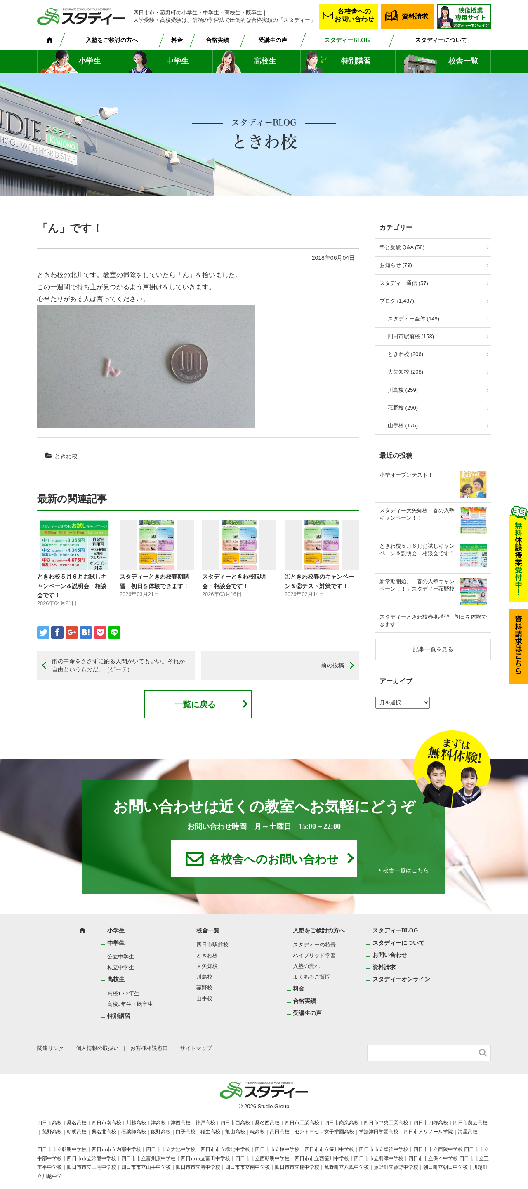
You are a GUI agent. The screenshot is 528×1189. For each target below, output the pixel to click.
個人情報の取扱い (97, 1048)
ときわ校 (66, 456)
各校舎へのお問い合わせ (354, 15)
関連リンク (50, 1048)
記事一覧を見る (433, 649)
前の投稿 (332, 665)
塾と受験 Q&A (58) (402, 247)
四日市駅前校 (212, 945)
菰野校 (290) (403, 408)
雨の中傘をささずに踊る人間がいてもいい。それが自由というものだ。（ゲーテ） (118, 665)
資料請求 (415, 16)
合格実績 (217, 40)
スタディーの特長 (314, 945)
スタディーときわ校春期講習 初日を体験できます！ (433, 620)
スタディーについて (441, 40)
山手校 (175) (403, 425)
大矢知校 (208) (405, 372)
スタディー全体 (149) (413, 318)
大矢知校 (207, 966)
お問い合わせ (389, 955)
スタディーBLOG (347, 40)
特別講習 (356, 61)
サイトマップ (196, 1048)
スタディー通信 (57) (404, 283)
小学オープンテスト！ (406, 475)
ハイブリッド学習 (314, 955)
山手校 (204, 998)
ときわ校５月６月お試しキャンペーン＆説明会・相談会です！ (71, 585)
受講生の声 (272, 40)
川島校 (204, 977)
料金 (177, 40)
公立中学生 (120, 957)
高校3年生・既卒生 (130, 1004)
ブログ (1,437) (397, 301)
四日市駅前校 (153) (411, 336)
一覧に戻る (195, 704)
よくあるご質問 (311, 977)
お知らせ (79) (396, 265)
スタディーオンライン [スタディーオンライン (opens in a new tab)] (401, 979)
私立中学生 (120, 967)
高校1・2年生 (123, 993)
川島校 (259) (403, 390)
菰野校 (204, 987)
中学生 (177, 61)
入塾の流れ (306, 966)
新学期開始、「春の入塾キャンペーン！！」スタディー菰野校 (417, 585)
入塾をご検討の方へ (112, 40)
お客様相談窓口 (149, 1048)
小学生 (89, 61)
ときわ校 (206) (405, 354)
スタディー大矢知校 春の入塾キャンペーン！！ (417, 514)
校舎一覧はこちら (406, 870)
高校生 (265, 61)
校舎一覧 (463, 61)
